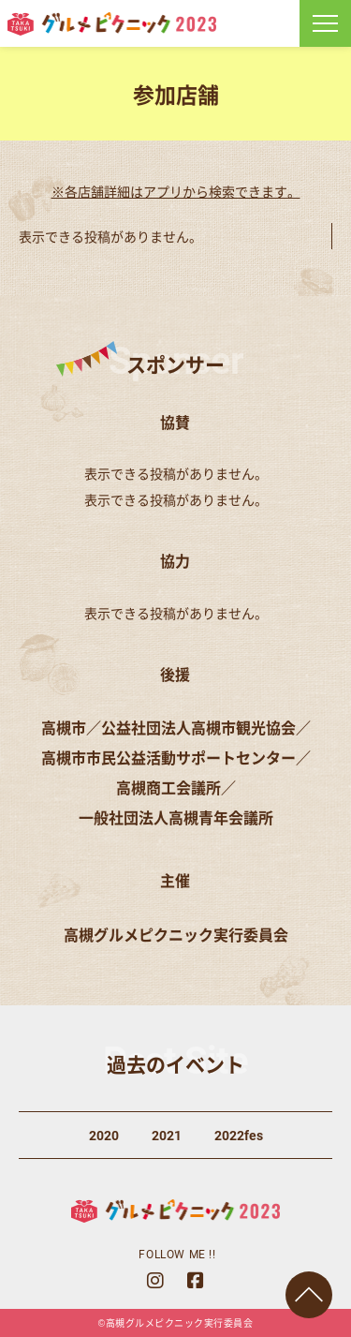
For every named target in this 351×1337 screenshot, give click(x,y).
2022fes (238, 1135)
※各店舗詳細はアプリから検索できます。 (175, 191)
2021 (167, 1135)
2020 (104, 1135)
